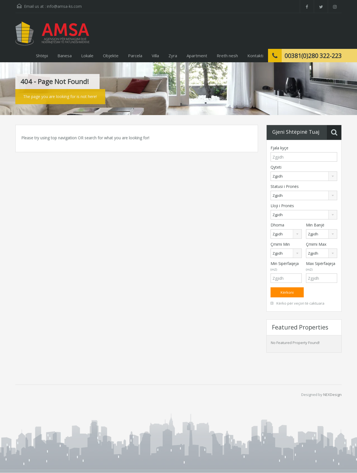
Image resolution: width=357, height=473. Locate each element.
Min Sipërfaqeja (285, 266)
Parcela (135, 55)
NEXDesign (332, 394)
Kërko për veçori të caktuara (297, 303)
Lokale (87, 55)
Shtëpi (42, 55)
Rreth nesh (227, 55)
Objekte (111, 55)
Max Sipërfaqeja (320, 266)
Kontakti (255, 55)
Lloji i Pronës (282, 205)
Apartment (197, 55)
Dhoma (277, 225)
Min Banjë (315, 225)
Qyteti (276, 167)
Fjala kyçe (279, 147)
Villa (155, 55)
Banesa (64, 55)
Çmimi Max (316, 244)
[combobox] (304, 176)
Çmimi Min (280, 244)
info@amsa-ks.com (64, 6)
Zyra (172, 55)
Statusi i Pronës (285, 186)
